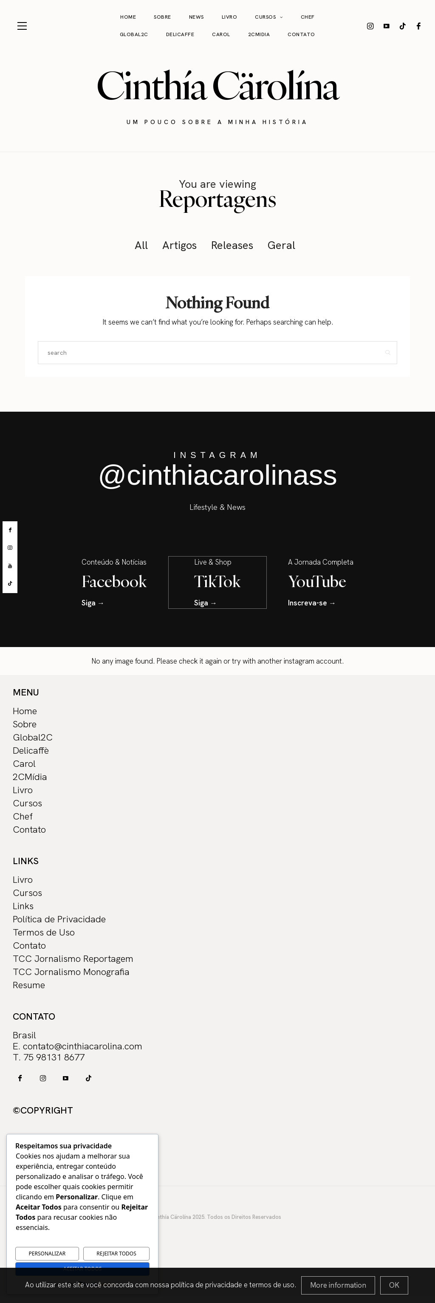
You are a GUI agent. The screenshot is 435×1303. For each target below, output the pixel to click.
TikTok (217, 581)
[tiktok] (10, 584)
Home (128, 17)
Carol (221, 34)
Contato (301, 34)
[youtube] (10, 566)
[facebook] (10, 530)
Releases (232, 245)
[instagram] (10, 548)
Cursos (265, 17)
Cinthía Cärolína (217, 85)
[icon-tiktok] (402, 26)
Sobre (162, 17)
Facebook (114, 581)
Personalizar (47, 1253)
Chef (308, 17)
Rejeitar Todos (116, 1253)
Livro (229, 17)
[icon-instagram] (370, 26)
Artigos (179, 245)
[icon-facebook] (419, 26)
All (141, 245)
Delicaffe (180, 34)
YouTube (317, 581)
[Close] (394, 1285)
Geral (281, 245)
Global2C (134, 34)
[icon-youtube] (386, 26)
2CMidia (259, 34)
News (196, 17)
